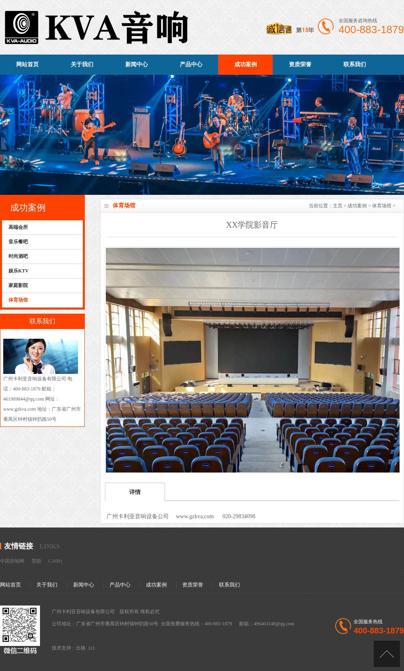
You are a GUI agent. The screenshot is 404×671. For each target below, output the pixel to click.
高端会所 (18, 227)
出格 (81, 648)
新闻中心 (136, 64)
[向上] (387, 654)
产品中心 (191, 64)
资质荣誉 (300, 64)
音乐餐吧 (18, 242)
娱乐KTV (18, 271)
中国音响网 (12, 561)
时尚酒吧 (18, 256)
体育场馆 (381, 206)
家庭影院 (18, 285)
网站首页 (27, 64)
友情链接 (18, 546)
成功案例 (245, 64)
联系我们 (354, 64)
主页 (338, 206)
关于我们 (82, 64)
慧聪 (36, 561)
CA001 (55, 561)
